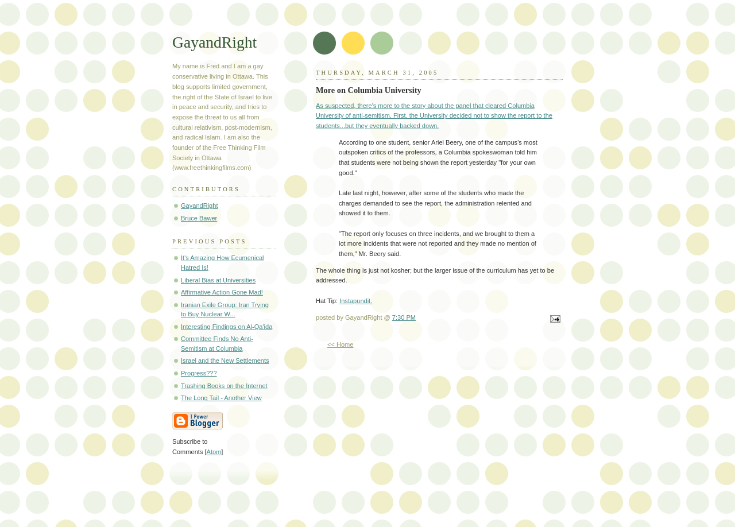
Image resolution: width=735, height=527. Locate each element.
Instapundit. (355, 300)
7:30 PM (404, 317)
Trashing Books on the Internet (224, 385)
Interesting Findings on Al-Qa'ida (226, 326)
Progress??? (199, 373)
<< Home (340, 344)
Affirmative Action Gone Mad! (222, 292)
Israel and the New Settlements (225, 360)
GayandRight (214, 42)
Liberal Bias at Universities (218, 280)
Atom (214, 451)
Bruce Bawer (199, 218)
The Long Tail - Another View (221, 397)
